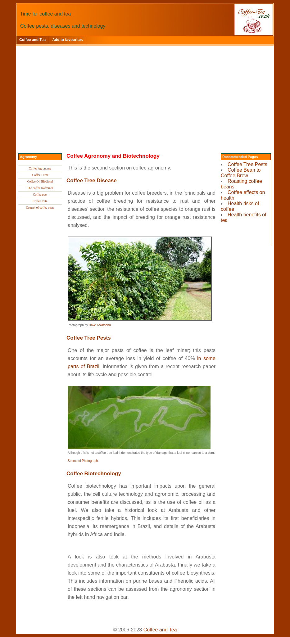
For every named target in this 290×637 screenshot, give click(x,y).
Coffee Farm (40, 175)
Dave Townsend (100, 325)
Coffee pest (40, 194)
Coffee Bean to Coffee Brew (241, 172)
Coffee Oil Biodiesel (40, 181)
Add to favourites (67, 40)
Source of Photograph (83, 461)
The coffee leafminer (40, 188)
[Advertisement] (145, 92)
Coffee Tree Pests (247, 164)
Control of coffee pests (40, 207)
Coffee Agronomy (40, 168)
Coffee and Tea (32, 40)
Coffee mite (40, 201)
